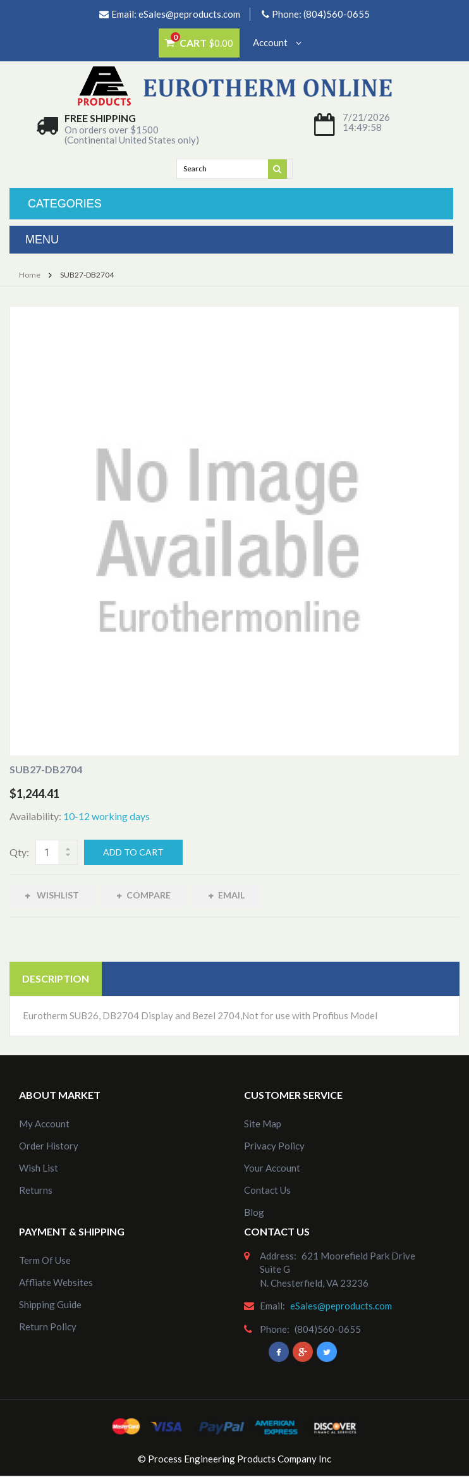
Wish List (38, 1168)
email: (272, 1305)
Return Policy (47, 1326)
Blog (254, 1212)
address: (278, 1255)
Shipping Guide (50, 1304)
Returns (35, 1190)
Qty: (19, 852)
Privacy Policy (274, 1145)
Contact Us (267, 1190)
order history (48, 1145)
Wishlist (57, 895)
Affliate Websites (56, 1282)
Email (231, 895)
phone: (274, 1329)
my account (44, 1123)
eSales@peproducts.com (189, 14)
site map (262, 1123)
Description (55, 978)
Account (277, 42)
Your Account (272, 1168)
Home (29, 274)
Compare (148, 895)
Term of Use (45, 1260)
